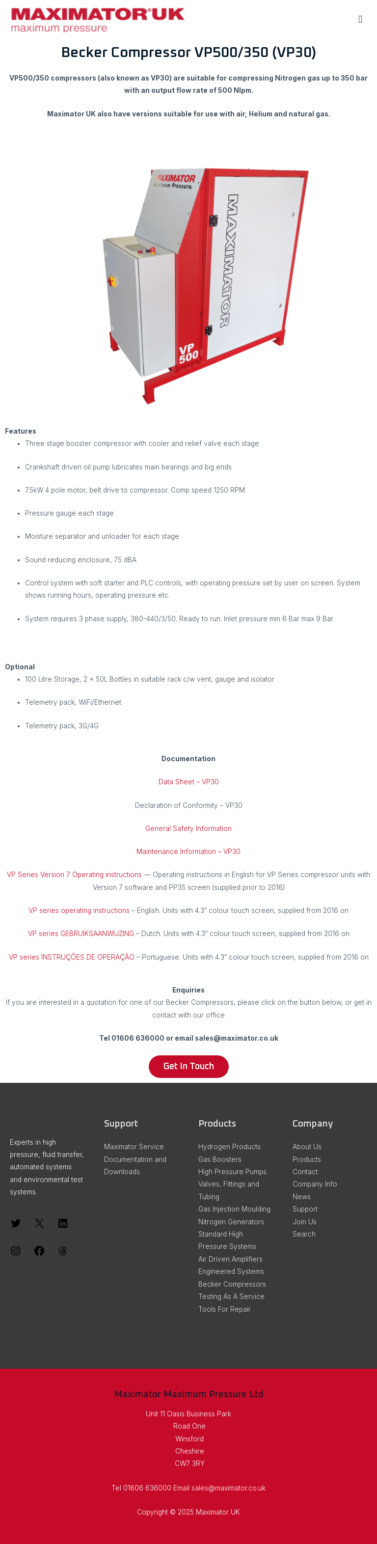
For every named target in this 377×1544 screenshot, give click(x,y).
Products (307, 1159)
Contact (305, 1172)
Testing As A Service (231, 1296)
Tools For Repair (224, 1309)
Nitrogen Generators (231, 1222)
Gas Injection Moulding (234, 1209)
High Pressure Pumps (232, 1172)
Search (304, 1234)
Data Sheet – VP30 (189, 782)
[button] (189, 1066)
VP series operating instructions (79, 910)
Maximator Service (134, 1147)
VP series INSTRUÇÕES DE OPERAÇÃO (72, 957)
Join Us (305, 1222)
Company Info (315, 1184)
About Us (307, 1147)
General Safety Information (188, 828)
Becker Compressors (232, 1284)
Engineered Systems (231, 1271)
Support (305, 1209)
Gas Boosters (220, 1159)
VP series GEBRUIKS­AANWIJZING (81, 933)
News (302, 1197)
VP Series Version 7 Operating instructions (74, 875)
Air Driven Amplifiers (230, 1259)
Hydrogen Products (229, 1147)
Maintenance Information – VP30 (188, 851)
